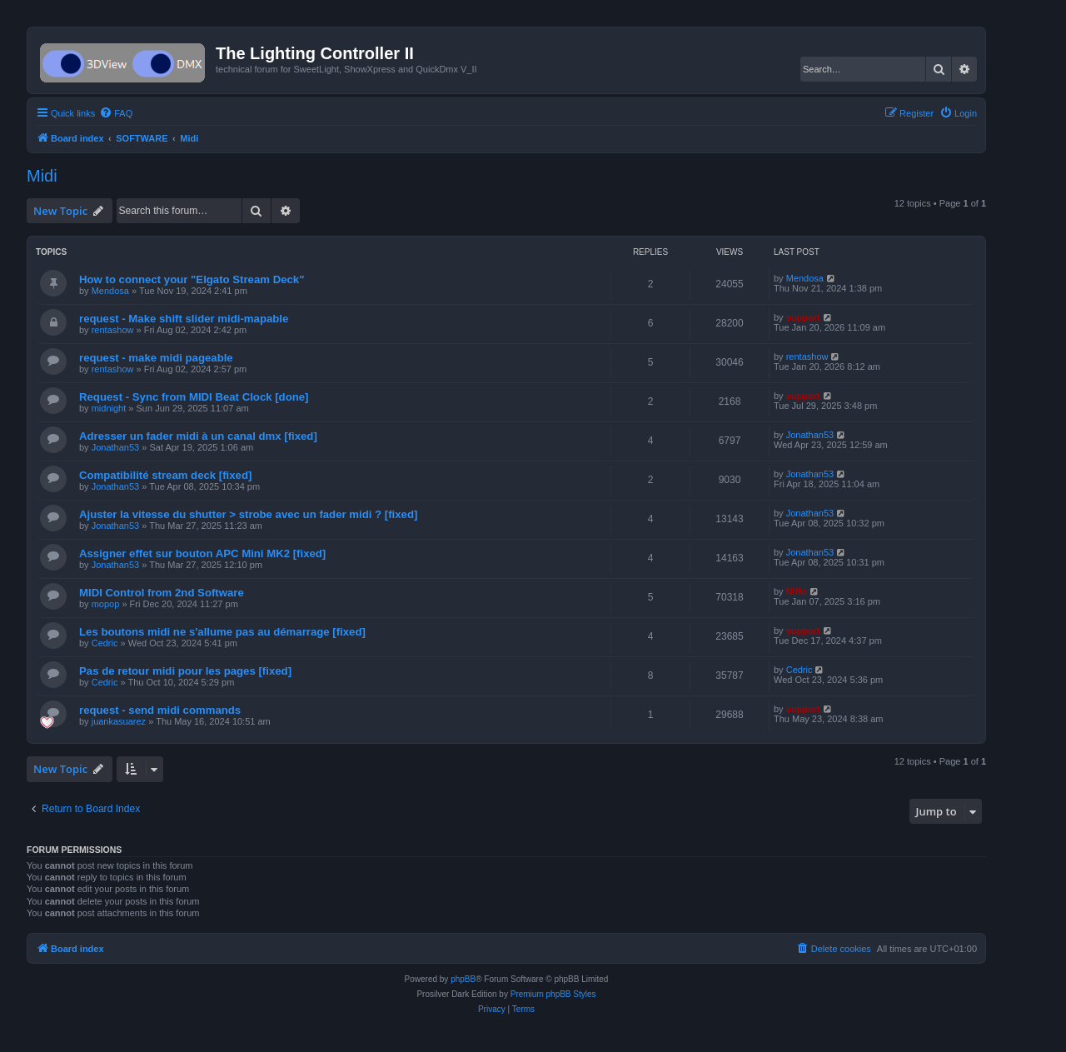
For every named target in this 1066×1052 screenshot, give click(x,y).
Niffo (796, 591)
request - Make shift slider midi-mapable (183, 318)
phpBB (463, 979)
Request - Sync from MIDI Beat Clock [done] (194, 397)
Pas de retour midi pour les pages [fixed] (185, 671)
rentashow (113, 330)
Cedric (105, 643)
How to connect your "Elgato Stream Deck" (191, 279)
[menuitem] (115, 113)
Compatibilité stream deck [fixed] (165, 475)
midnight (109, 408)
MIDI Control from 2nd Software (161, 592)
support (803, 317)
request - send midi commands (160, 710)
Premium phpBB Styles (553, 994)
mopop (106, 604)
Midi (42, 176)
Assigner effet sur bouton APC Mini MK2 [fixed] (202, 553)
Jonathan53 (116, 447)
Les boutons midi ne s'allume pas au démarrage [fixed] (222, 632)
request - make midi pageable (156, 357)
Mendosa (110, 291)
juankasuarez (119, 721)
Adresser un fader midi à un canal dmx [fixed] (198, 436)
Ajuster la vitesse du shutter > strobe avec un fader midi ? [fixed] (248, 514)
